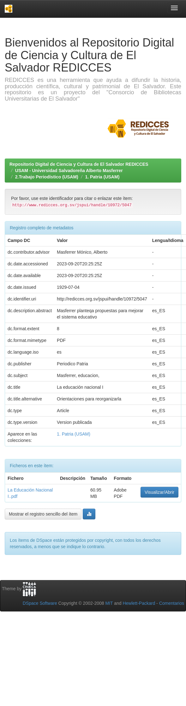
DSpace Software (40, 603)
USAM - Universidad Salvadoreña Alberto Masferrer (69, 170)
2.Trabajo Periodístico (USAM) (46, 176)
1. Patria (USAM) (102, 176)
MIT (109, 603)
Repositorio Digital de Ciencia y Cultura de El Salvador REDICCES (78, 164)
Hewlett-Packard (139, 603)
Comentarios (171, 603)
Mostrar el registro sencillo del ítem (43, 514)
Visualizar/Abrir (159, 492)
